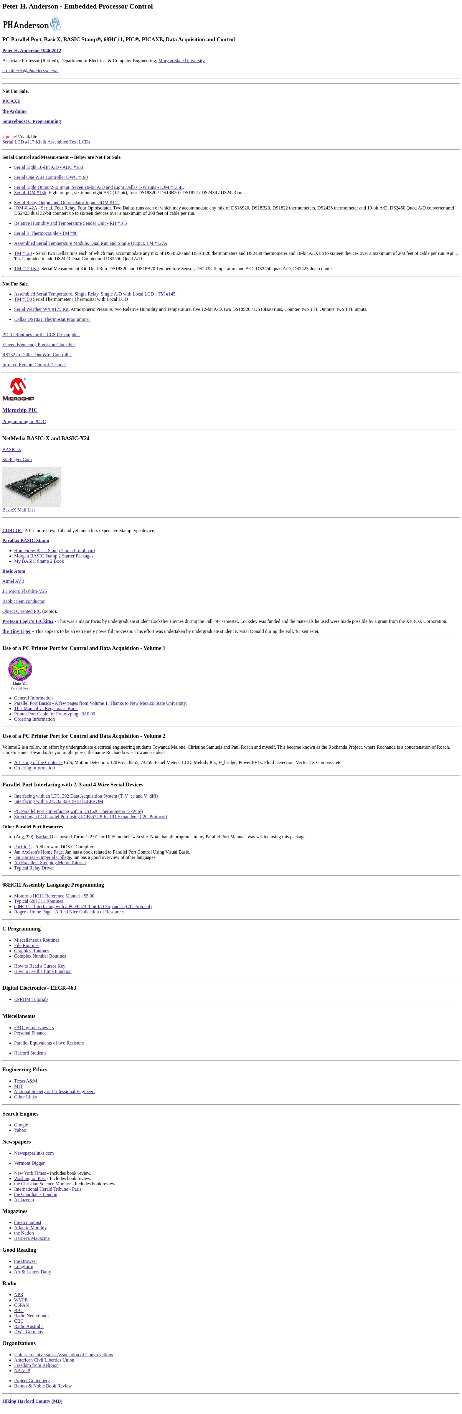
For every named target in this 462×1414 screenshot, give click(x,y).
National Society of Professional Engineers (54, 1091)
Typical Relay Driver (34, 867)
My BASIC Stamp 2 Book (39, 561)
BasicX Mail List (18, 509)
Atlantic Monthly (30, 1227)
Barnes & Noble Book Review (43, 1385)
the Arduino (14, 111)
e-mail (30, 70)
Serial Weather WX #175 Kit (41, 309)
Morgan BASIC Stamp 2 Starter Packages (53, 555)
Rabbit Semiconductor (23, 601)
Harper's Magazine (32, 1238)
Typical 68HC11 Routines (38, 901)
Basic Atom (13, 571)
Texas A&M (25, 1080)
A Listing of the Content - (38, 762)
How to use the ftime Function (43, 971)
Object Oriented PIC (21, 611)
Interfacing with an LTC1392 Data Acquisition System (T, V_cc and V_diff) (86, 795)
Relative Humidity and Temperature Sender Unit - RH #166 (70, 223)
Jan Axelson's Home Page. (39, 851)
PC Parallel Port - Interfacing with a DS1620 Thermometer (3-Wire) (78, 811)
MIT (18, 1086)
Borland (43, 836)
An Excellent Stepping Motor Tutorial (50, 862)
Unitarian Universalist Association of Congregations (63, 1354)
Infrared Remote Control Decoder (34, 364)
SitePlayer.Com (17, 459)
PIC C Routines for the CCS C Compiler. (41, 334)
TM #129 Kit (26, 268)
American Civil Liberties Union (44, 1359)
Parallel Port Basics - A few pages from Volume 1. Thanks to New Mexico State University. (100, 703)
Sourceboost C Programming (31, 121)
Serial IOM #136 (30, 192)
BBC (19, 1310)
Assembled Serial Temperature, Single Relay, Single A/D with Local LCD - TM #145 (94, 293)
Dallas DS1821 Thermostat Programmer (52, 319)
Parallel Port (20, 683)
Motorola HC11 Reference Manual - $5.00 (54, 895)
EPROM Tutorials (31, 999)
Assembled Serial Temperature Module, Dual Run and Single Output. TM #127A (90, 243)
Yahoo (20, 1130)
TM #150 (23, 299)
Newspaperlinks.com (34, 1153)
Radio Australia (29, 1326)
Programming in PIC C (24, 421)
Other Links (25, 1096)
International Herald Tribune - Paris (47, 1189)
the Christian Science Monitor (42, 1183)
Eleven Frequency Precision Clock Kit (38, 344)
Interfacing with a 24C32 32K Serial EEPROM (58, 801)
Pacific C (23, 846)
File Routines (26, 945)
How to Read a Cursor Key (39, 965)
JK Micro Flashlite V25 (24, 591)
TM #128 (23, 253)
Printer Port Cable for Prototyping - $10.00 (54, 713)
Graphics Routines (31, 950)
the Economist (27, 1222)
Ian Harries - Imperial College (42, 857)
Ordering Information (34, 719)
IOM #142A (25, 207)
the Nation (24, 1232)
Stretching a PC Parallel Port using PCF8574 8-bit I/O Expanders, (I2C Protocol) (90, 816)
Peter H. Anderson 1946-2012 (31, 50)
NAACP (22, 1370)
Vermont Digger (29, 1163)
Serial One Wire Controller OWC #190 (51, 177)
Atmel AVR (13, 581)
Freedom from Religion (36, 1365)
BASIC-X (11, 449)
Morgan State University (181, 60)
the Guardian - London (35, 1194)
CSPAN (21, 1305)
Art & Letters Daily (32, 1271)
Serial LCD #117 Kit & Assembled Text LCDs (46, 141)
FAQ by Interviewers (34, 1027)
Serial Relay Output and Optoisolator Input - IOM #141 (66, 202)
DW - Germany (28, 1331)
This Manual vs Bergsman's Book (46, 708)
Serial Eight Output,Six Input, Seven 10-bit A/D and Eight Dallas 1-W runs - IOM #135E (98, 187)
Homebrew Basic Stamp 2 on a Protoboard (54, 550)
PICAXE (11, 101)
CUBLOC (12, 530)
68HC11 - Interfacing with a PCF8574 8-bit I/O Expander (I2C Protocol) (83, 906)
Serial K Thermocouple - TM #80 (45, 233)
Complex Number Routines (40, 955)
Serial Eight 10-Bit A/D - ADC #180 (48, 167)
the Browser (25, 1261)
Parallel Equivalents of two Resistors (49, 1042)
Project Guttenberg (32, 1380)
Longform (23, 1266)
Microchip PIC (20, 410)
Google (21, 1124)
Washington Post (30, 1178)
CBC (19, 1321)
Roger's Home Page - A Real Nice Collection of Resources (69, 911)
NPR (18, 1294)
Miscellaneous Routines (36, 940)
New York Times (30, 1173)
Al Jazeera (24, 1199)
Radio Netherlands (32, 1315)
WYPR (21, 1299)
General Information (33, 697)
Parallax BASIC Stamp (25, 540)
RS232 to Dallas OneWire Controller (37, 354)
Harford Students (30, 1052)
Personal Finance (30, 1032)
